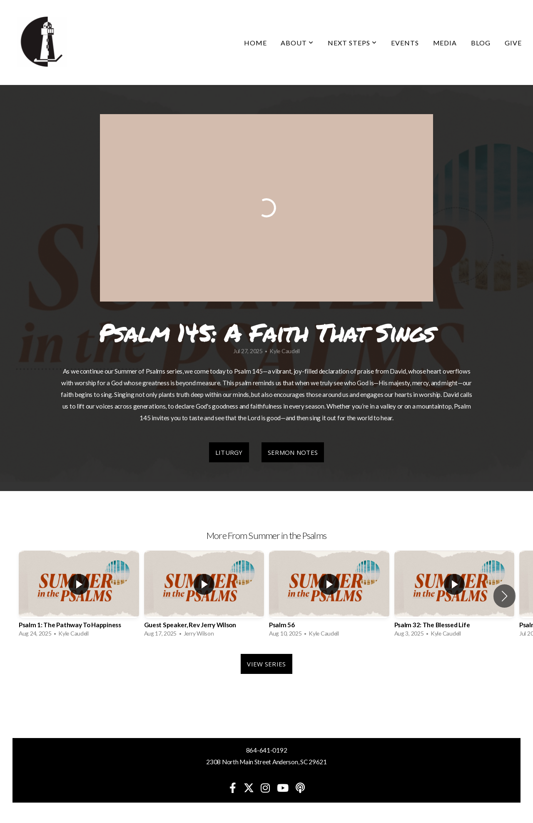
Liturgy (229, 452)
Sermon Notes (293, 452)
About (297, 43)
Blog (481, 43)
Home (255, 43)
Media (445, 43)
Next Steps (352, 43)
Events (405, 43)
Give (513, 43)
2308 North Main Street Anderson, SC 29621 (266, 762)
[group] (79, 596)
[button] (504, 596)
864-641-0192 (266, 750)
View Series (266, 664)
